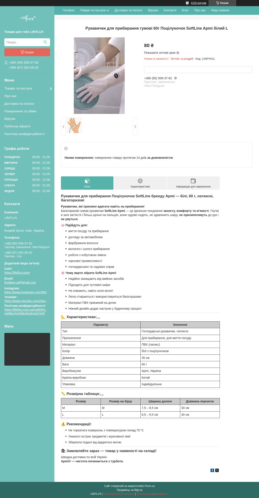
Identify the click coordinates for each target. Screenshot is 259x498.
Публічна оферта (17, 126)
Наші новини (220, 10)
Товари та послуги (18, 88)
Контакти (170, 10)
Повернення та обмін (20, 111)
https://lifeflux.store (17, 272)
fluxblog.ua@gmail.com (20, 282)
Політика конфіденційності (24, 134)
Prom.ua (150, 486)
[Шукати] (45, 42)
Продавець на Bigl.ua (129, 489)
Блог (185, 10)
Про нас (10, 96)
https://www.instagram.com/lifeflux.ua (29, 292)
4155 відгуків (198, 3)
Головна (68, 10)
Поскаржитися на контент (118, 493)
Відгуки (9, 118)
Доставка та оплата (19, 103)
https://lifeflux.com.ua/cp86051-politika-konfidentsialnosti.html (25, 311)
